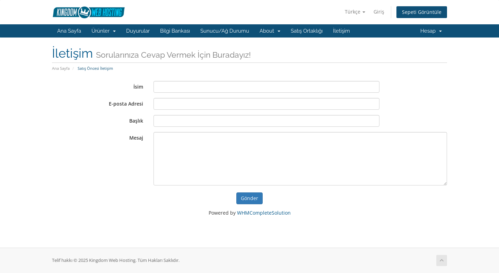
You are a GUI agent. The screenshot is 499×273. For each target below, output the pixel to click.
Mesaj (136, 137)
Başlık (136, 120)
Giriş (379, 11)
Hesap (431, 31)
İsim (138, 86)
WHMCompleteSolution (264, 212)
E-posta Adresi (126, 103)
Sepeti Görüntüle (421, 12)
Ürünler (103, 31)
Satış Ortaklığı (307, 31)
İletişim (341, 31)
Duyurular (138, 31)
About (270, 31)
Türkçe (355, 11)
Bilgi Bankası (175, 31)
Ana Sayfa (69, 31)
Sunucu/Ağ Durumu (224, 31)
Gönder (249, 198)
